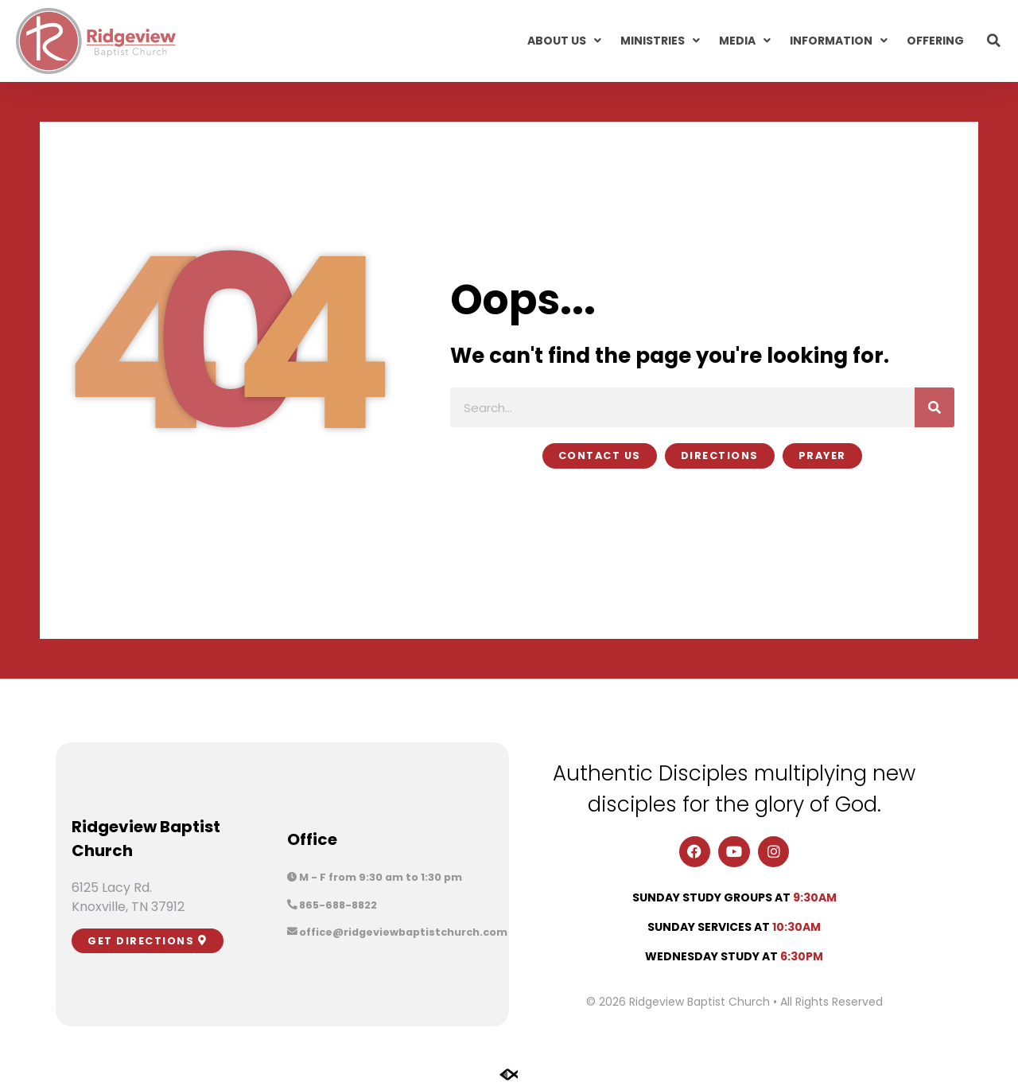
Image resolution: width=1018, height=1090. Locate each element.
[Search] (934, 407)
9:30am (815, 897)
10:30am (796, 927)
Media (745, 40)
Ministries (660, 40)
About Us (564, 40)
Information (839, 40)
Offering (935, 41)
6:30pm (801, 956)
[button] (994, 40)
